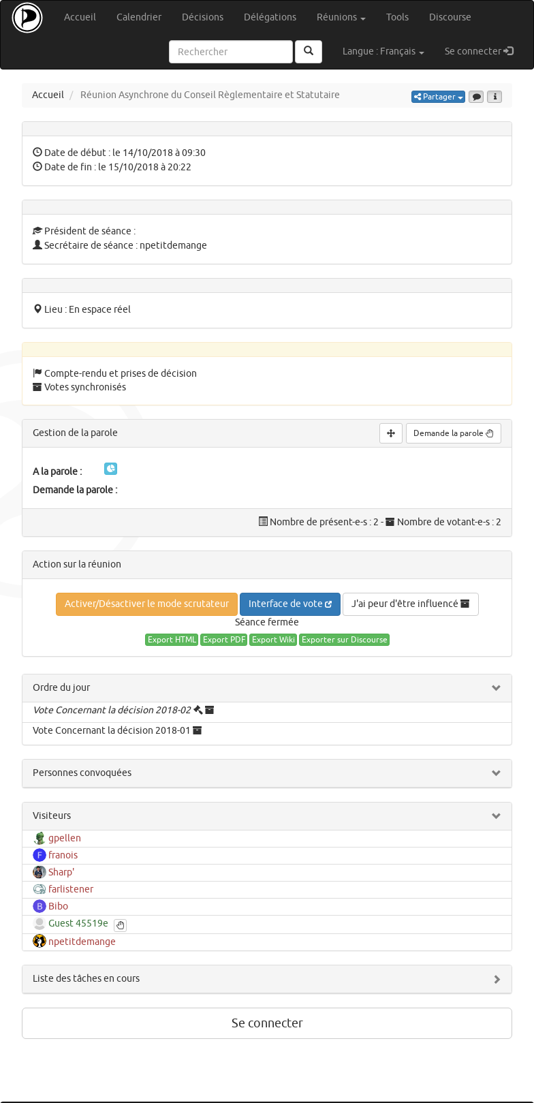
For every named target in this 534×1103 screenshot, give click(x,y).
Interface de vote (290, 604)
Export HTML (172, 639)
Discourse (450, 17)
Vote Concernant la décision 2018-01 (112, 730)
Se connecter (484, 50)
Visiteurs (52, 816)
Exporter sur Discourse (345, 639)
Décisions (202, 17)
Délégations (270, 17)
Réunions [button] (341, 17)
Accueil (80, 17)
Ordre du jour (61, 688)
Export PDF (224, 639)
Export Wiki (273, 639)
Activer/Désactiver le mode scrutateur (147, 604)
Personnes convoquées (82, 773)
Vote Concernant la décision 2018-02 (112, 710)
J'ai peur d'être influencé (410, 604)
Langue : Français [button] (383, 51)
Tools (397, 17)
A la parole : (57, 472)
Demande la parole (453, 433)
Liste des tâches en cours (86, 978)
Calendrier (138, 17)
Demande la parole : (75, 490)
